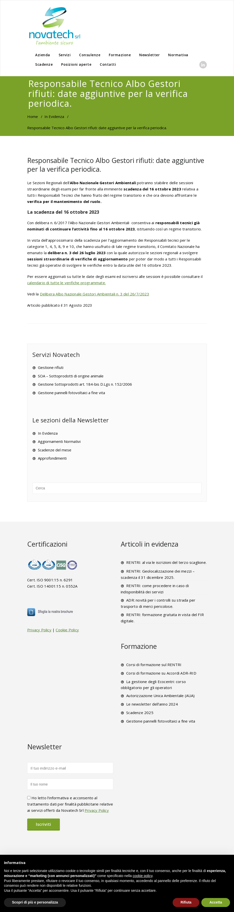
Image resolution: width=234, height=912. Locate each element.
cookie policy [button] (142, 876)
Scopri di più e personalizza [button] (35, 902)
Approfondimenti (52, 458)
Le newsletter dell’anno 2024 (152, 704)
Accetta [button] (215, 902)
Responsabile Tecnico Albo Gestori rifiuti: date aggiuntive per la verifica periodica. (115, 165)
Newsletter (149, 54)
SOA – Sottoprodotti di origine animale (71, 375)
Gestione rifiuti (50, 367)
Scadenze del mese (54, 449)
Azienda (42, 54)
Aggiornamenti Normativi (59, 441)
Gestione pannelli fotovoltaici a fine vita (71, 392)
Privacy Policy (39, 629)
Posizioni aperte (76, 64)
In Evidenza (54, 116)
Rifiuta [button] (186, 902)
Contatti (108, 64)
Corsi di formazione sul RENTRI (153, 664)
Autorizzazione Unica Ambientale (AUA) (160, 695)
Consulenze (89, 54)
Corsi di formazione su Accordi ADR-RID (161, 673)
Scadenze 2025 (139, 712)
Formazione (120, 54)
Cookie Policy (67, 629)
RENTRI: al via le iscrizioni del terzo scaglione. (166, 562)
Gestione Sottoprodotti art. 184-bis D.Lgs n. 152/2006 (85, 384)
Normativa (178, 54)
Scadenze (44, 64)
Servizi (65, 54)
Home (32, 116)
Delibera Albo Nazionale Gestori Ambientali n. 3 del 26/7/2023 (94, 293)
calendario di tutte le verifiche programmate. (66, 282)
